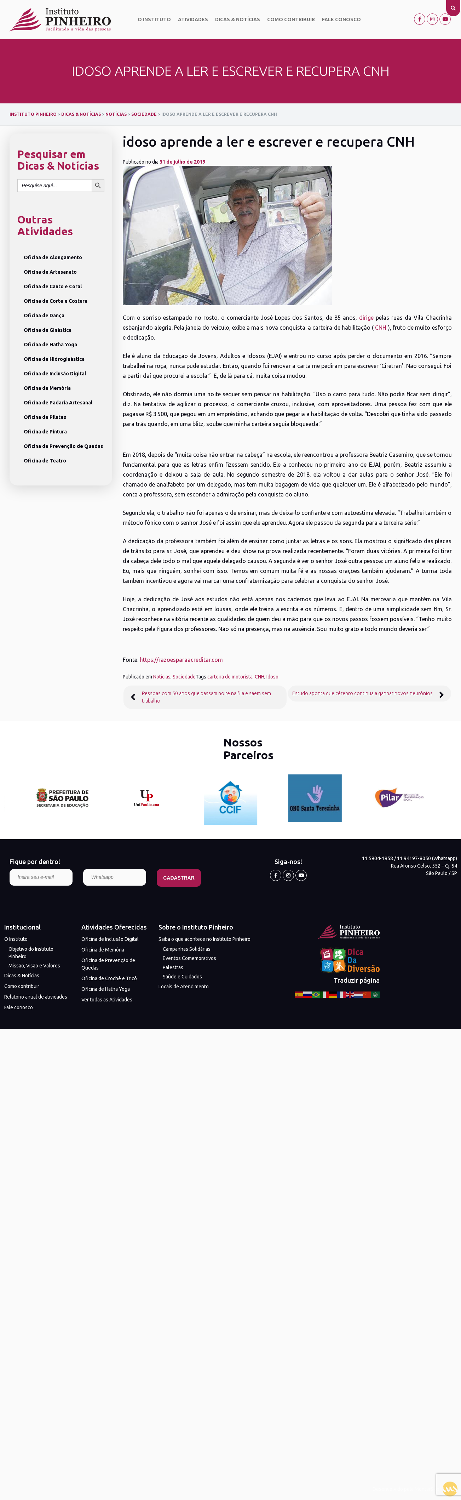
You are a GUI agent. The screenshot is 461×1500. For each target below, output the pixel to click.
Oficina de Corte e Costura (55, 301)
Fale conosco (341, 19)
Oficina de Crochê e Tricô (109, 978)
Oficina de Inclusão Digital (55, 373)
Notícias (162, 677)
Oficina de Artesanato (50, 272)
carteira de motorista (230, 677)
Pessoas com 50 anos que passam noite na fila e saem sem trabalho (206, 697)
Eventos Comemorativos (189, 958)
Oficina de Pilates (45, 417)
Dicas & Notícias (237, 19)
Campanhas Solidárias (187, 949)
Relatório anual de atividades (35, 997)
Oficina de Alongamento (53, 257)
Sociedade (184, 677)
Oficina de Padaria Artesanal (58, 402)
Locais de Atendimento (184, 986)
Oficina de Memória (47, 388)
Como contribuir (291, 19)
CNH (381, 327)
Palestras (173, 967)
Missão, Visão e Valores (34, 965)
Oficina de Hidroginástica (54, 359)
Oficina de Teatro (45, 461)
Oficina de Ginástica (47, 330)
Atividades (193, 19)
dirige (366, 317)
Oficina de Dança (44, 315)
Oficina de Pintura (45, 431)
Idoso (272, 677)
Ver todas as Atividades (106, 999)
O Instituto (154, 19)
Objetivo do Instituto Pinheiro (30, 952)
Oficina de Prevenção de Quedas (63, 446)
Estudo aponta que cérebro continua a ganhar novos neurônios (362, 693)
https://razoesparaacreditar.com (181, 660)
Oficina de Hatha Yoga (50, 344)
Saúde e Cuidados (182, 976)
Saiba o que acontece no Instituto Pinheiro (204, 939)
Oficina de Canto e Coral (53, 286)
